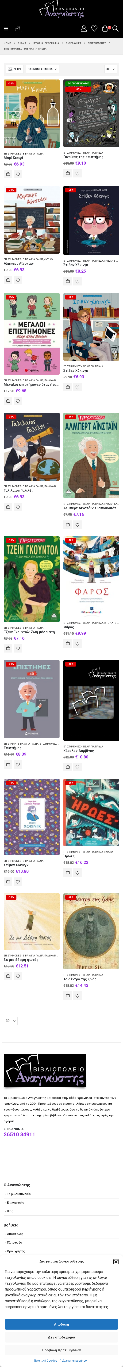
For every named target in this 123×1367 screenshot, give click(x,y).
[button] (116, 1261)
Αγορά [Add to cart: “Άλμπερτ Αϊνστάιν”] (8, 280)
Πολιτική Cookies (45, 1360)
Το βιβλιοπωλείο (19, 1194)
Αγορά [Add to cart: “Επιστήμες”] (8, 764)
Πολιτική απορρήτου (73, 1360)
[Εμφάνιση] (110, 69)
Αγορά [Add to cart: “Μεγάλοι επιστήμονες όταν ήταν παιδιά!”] (8, 401)
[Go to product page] (32, 113)
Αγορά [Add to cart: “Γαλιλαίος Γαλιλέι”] (8, 507)
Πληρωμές (14, 1242)
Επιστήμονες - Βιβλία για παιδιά (23, 153)
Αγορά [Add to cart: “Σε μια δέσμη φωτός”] (8, 976)
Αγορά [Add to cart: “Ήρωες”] (67, 872)
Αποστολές (15, 1234)
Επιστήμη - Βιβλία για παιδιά (21, 744)
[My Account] (83, 28)
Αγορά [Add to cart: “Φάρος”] (67, 643)
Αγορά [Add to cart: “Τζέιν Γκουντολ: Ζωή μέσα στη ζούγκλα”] (8, 648)
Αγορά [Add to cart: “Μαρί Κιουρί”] (8, 174)
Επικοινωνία (15, 1202)
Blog (10, 1211)
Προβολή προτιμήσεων (61, 1350)
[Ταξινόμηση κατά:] (42, 69)
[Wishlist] (94, 28)
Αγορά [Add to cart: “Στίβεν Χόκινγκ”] (67, 281)
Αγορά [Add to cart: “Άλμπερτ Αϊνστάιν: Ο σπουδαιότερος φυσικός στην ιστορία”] (67, 524)
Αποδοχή (61, 1324)
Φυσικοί (49, 259)
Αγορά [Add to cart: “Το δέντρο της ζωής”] (67, 995)
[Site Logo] (61, 9)
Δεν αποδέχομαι (61, 1337)
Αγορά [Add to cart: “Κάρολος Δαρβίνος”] (67, 767)
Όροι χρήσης (16, 1251)
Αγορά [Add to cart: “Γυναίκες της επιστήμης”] (67, 173)
